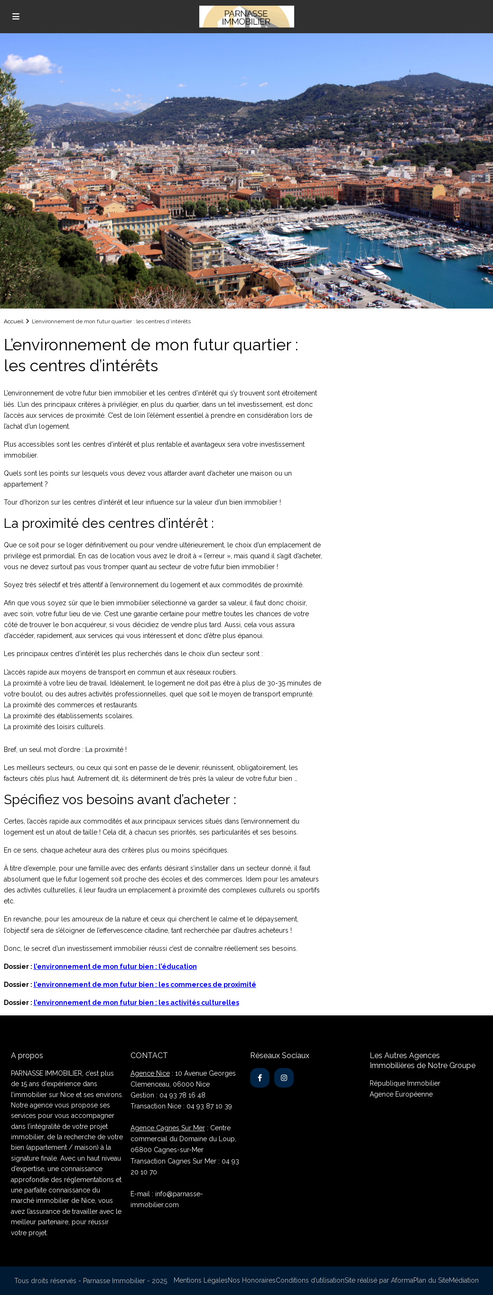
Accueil (13, 321)
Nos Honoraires (252, 1280)
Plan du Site (431, 1280)
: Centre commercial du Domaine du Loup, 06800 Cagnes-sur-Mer (183, 1139)
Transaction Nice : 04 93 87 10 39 (181, 1106)
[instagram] (284, 1078)
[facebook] (260, 1078)
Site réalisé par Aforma (378, 1280)
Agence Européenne (401, 1094)
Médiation (464, 1280)
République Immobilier (405, 1083)
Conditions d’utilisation (310, 1280)
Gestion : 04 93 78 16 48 (167, 1095)
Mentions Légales (201, 1280)
